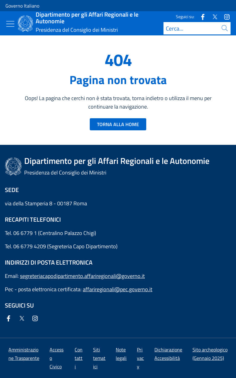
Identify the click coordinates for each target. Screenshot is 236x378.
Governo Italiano (22, 5)
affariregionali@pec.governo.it (117, 289)
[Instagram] (224, 16)
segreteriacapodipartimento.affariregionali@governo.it (82, 276)
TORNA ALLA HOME (118, 124)
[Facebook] (200, 16)
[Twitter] (212, 16)
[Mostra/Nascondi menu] (10, 24)
